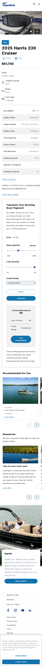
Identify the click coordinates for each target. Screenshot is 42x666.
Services (10, 600)
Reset (21, 292)
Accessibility (11, 625)
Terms (9, 629)
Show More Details (10, 194)
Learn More (7, 488)
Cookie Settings (21, 655)
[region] (21, 650)
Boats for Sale (13, 595)
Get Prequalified (21, 339)
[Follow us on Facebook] (8, 611)
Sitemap (10, 633)
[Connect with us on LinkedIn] (30, 611)
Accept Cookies (21, 662)
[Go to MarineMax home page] (21, 4)
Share (8, 58)
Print (20, 58)
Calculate (21, 298)
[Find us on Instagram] (15, 611)
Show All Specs (9, 179)
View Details (9, 417)
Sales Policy (11, 617)
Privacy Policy (12, 621)
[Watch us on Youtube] (22, 611)
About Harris (21, 581)
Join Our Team (13, 604)
